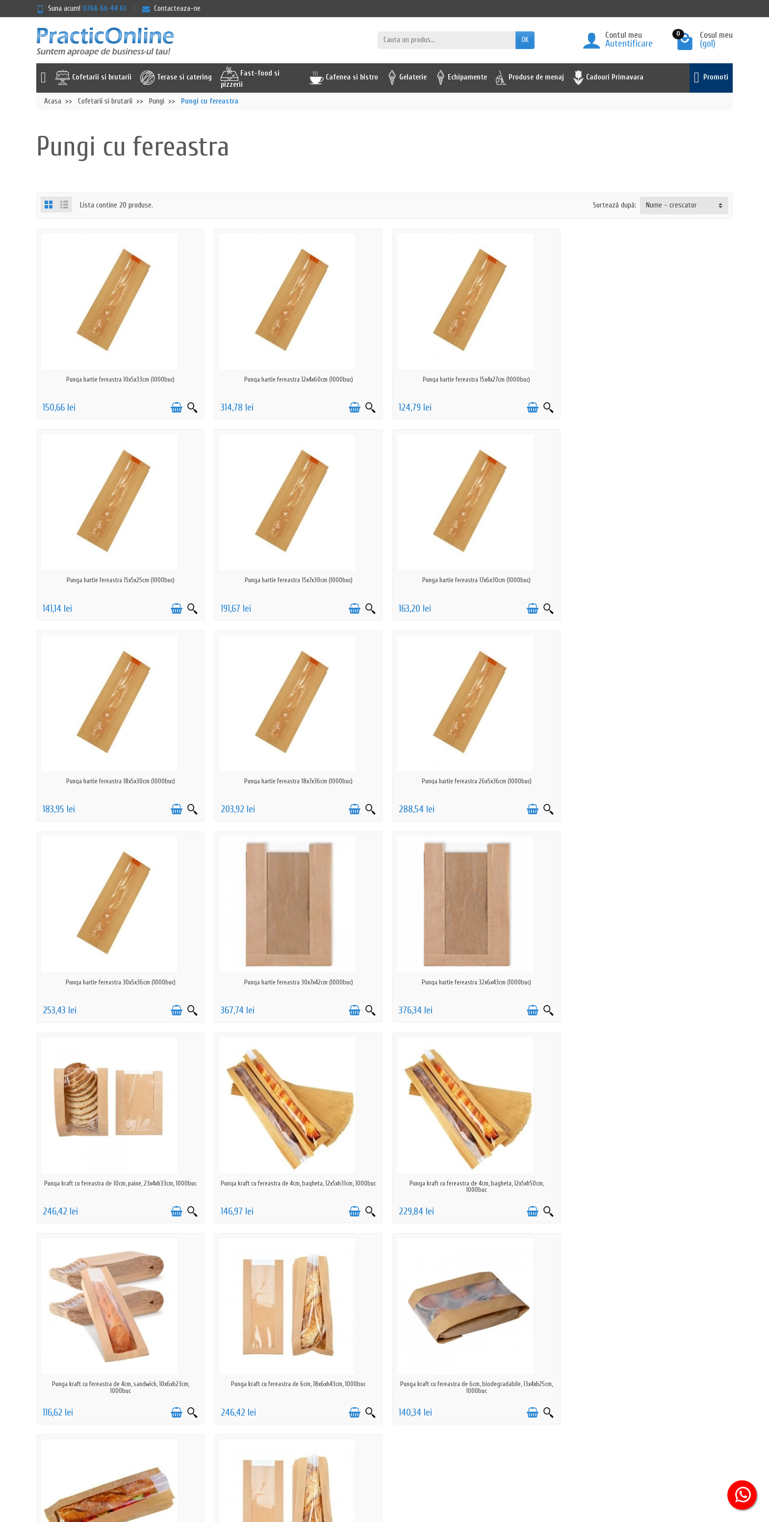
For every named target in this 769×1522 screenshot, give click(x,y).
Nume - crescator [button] (671, 205)
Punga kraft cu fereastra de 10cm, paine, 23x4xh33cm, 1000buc (120, 982)
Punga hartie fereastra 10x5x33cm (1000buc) (120, 379)
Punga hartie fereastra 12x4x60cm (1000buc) (296, 379)
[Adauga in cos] (175, 407)
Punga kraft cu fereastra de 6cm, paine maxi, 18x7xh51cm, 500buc (649, 1186)
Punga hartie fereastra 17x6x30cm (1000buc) (296, 580)
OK (525, 40)
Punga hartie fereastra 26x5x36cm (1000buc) (120, 781)
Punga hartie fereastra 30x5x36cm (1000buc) (296, 781)
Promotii (381, 1346)
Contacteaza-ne (171, 8)
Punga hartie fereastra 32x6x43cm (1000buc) (649, 781)
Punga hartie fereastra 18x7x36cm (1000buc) (649, 580)
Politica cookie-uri (248, 1384)
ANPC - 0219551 (536, 1359)
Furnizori (381, 1397)
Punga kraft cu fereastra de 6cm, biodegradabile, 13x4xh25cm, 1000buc (296, 1186)
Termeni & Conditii (249, 1397)
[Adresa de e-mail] (362, 1461)
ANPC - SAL (530, 1371)
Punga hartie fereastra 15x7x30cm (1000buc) (120, 580)
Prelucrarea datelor (250, 1371)
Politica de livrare (247, 1346)
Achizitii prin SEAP (394, 1410)
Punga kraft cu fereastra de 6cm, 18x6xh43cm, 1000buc (119, 1183)
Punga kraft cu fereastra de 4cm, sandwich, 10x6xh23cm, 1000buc (649, 985)
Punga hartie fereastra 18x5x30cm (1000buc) (472, 580)
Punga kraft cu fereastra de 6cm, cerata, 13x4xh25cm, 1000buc (473, 1183)
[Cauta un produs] (446, 40)
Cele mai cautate (393, 1371)
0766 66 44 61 (104, 8)
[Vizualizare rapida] (191, 407)
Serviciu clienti (534, 1346)
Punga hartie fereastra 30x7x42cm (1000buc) (472, 781)
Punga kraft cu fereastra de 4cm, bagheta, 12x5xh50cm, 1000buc (473, 985)
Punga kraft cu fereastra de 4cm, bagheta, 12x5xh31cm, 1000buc (296, 985)
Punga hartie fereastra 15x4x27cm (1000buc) (473, 379)
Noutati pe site (390, 1359)
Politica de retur (246, 1359)
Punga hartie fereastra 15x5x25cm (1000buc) (649, 379)
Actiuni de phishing (250, 1410)
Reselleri (381, 1384)
